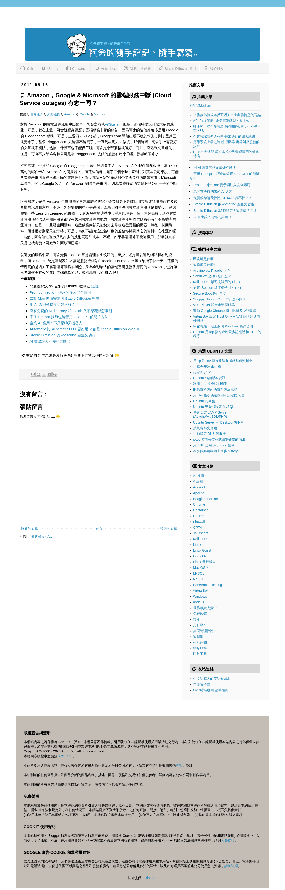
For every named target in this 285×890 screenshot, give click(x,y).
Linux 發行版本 (204, 562)
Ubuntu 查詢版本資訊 (209, 378)
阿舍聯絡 (228, 840)
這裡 (95, 286)
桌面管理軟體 (203, 631)
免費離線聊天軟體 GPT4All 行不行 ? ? (222, 198)
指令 (196, 619)
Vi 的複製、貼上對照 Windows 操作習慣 (223, 326)
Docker (198, 516)
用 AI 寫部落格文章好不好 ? (52, 304)
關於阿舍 (213, 67)
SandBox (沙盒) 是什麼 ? (212, 276)
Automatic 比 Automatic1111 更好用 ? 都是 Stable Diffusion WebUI (84, 329)
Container (76, 67)
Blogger (150, 878)
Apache (199, 493)
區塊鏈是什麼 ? (204, 259)
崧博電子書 (201, 684)
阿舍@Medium (200, 106)
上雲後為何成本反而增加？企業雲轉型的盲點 (227, 115)
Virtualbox (105, 67)
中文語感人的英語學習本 (211, 679)
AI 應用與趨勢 (136, 67)
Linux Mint (201, 556)
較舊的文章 (168, 528)
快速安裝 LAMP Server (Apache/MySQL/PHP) (210, 414)
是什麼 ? (199, 625)
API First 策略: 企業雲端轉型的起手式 (221, 121)
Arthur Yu (65, 756)
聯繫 (179, 765)
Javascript (200, 533)
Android (199, 487)
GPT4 (197, 527)
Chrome (199, 504)
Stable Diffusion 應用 (177, 67)
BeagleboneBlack (206, 499)
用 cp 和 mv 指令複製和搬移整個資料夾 (222, 361)
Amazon (70, 114)
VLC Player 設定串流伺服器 (214, 305)
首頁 (26, 67)
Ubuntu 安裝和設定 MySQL (213, 407)
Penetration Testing (207, 585)
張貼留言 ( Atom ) (44, 536)
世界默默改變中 (205, 608)
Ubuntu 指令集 (204, 401)
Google (85, 114)
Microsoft (100, 114)
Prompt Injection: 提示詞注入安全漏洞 (60, 292)
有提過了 (112, 124)
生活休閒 (200, 642)
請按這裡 (231, 866)
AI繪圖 (198, 481)
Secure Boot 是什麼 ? (209, 293)
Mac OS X (201, 568)
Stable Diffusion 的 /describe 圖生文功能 (63, 335)
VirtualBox (201, 590)
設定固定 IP (202, 372)
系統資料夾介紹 (205, 428)
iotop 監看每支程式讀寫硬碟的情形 (219, 439)
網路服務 (54, 114)
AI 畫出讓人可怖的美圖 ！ (50, 341)
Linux (197, 545)
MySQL (199, 573)
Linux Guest (202, 550)
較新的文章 (29, 528)
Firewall (199, 522)
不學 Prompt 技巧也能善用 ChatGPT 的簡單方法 (69, 317)
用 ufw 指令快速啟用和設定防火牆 (218, 395)
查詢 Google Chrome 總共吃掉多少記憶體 (224, 311)
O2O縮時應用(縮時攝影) (211, 690)
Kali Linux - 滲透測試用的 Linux (216, 282)
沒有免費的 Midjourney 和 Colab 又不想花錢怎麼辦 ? (72, 311)
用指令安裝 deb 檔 (207, 367)
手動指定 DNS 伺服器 (209, 434)
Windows (200, 596)
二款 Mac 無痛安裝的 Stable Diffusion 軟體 (65, 298)
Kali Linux (200, 539)
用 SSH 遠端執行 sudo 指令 (214, 445)
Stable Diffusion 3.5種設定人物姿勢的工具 (224, 211)
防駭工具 (200, 654)
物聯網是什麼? (204, 265)
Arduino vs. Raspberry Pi (212, 270)
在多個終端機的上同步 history (215, 451)
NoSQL (198, 579)
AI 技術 (198, 476)
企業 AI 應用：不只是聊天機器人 (56, 323)
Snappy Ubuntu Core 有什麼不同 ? (219, 299)
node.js (198, 602)
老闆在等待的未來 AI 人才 (212, 191)
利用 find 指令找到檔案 (210, 384)
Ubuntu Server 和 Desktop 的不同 (218, 422)
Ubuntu (49, 67)
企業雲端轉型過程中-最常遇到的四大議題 (224, 136)
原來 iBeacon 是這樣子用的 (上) (217, 288)
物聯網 (198, 637)
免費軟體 (200, 614)
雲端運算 (37, 114)
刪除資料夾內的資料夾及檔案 (215, 389)
